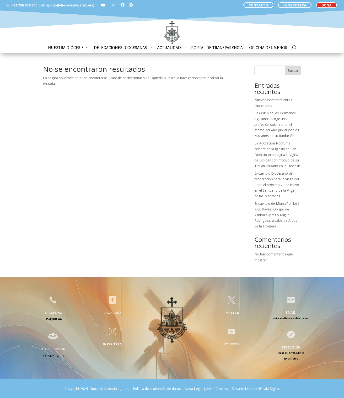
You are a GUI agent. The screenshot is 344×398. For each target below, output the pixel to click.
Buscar (293, 70)
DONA (327, 5)
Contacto (51, 356)
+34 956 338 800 (24, 5)
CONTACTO (258, 5)
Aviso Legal (193, 388)
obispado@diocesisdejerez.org (67, 5)
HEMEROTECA (294, 5)
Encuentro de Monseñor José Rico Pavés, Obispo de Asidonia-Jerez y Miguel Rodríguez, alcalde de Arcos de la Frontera (277, 214)
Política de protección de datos (157, 388)
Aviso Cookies (216, 388)
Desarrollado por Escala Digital (256, 388)
